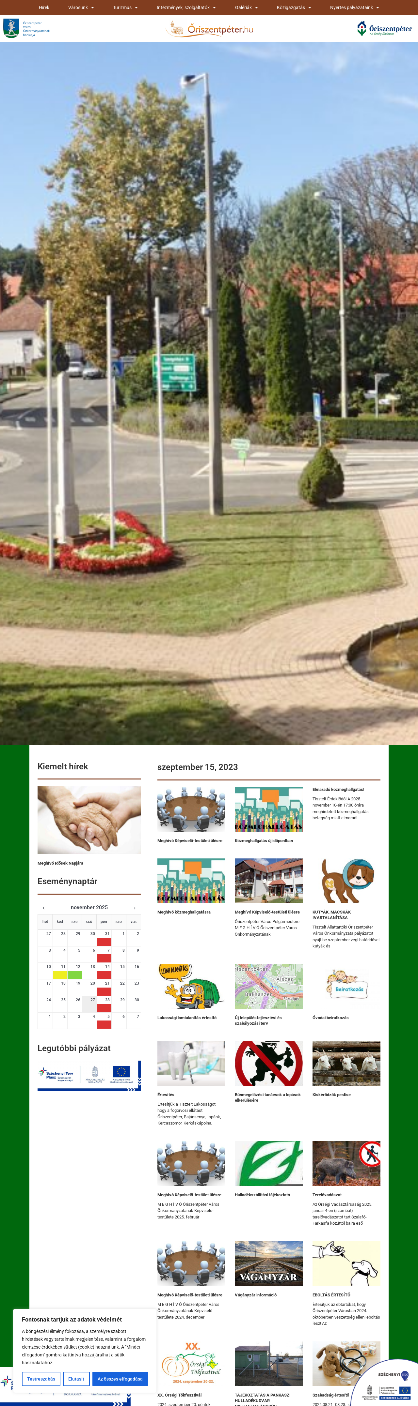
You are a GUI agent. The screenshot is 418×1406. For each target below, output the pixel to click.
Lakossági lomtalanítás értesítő (187, 1017)
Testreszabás (41, 1379)
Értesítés (165, 1094)
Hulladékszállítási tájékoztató (262, 1194)
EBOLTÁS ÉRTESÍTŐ (331, 1295)
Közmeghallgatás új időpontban (264, 840)
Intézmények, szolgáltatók (186, 7)
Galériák (246, 7)
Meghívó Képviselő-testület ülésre (189, 1194)
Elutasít (76, 1379)
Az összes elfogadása (120, 1379)
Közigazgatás (294, 7)
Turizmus (125, 7)
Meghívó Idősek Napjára (60, 863)
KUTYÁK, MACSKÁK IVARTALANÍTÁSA (332, 915)
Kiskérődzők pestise (332, 1094)
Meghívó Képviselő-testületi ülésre (189, 840)
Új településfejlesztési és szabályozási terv (258, 1020)
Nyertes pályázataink (354, 7)
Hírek (44, 7)
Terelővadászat (327, 1194)
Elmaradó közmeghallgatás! (338, 789)
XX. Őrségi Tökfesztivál (179, 1395)
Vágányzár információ (256, 1295)
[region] (85, 1351)
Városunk (81, 7)
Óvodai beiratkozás (331, 1017)
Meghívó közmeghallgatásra (184, 912)
